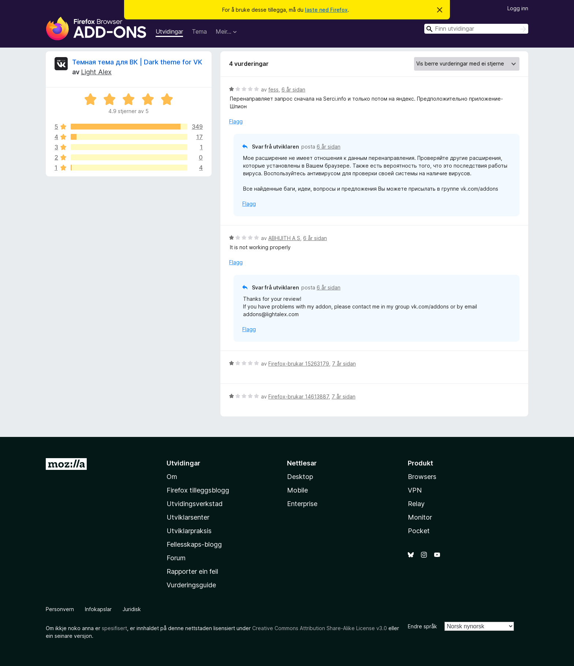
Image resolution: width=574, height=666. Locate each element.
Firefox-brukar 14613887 (298, 396)
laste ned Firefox (326, 10)
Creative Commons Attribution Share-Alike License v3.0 (319, 628)
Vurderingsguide (191, 585)
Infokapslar (98, 609)
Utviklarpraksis (189, 531)
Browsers (422, 476)
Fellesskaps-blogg (194, 544)
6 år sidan (293, 89)
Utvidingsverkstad (195, 504)
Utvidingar (169, 31)
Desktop (300, 476)
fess (273, 89)
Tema (199, 31)
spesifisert (114, 628)
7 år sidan (344, 363)
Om (172, 476)
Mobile (297, 490)
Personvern (60, 609)
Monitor (420, 517)
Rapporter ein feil (192, 571)
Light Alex (96, 72)
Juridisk (132, 609)
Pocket (419, 531)
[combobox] (476, 29)
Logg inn (517, 8)
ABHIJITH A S (284, 238)
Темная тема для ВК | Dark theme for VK (137, 62)
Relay (416, 504)
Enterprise (302, 504)
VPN (415, 490)
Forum (176, 558)
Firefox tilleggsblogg (198, 490)
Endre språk (422, 626)
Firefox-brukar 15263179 (298, 363)
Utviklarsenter (188, 517)
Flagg (236, 121)
